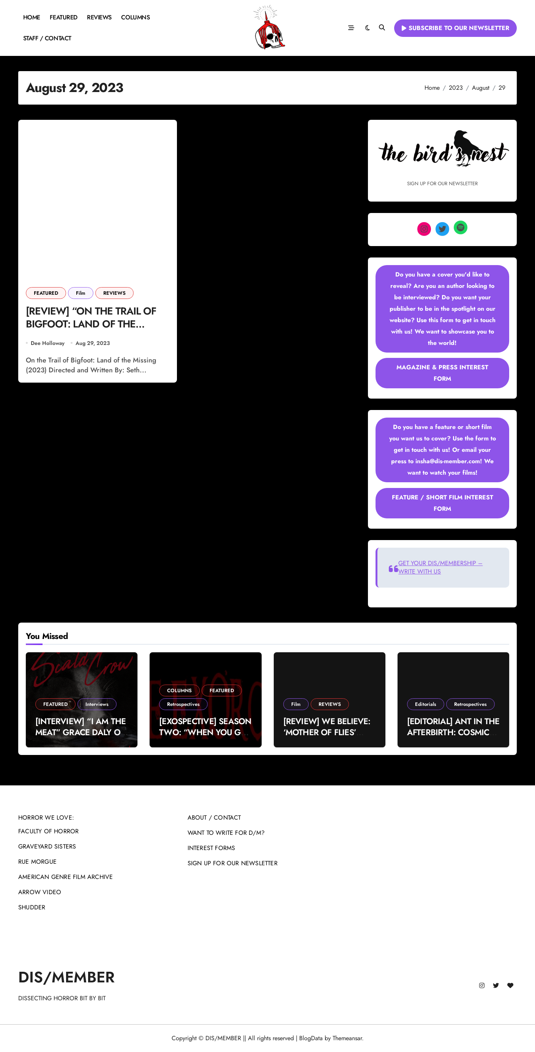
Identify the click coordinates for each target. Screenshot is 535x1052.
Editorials (425, 704)
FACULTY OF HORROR (48, 831)
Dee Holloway (48, 343)
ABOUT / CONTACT (214, 817)
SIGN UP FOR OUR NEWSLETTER (233, 863)
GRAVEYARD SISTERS (47, 846)
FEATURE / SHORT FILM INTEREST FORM (442, 503)
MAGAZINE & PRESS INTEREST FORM (442, 373)
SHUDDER (31, 907)
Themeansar (347, 1038)
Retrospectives (183, 704)
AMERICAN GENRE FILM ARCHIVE (65, 876)
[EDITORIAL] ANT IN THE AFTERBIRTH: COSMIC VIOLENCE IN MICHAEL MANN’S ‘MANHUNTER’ (453, 737)
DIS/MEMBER (66, 977)
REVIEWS (99, 17)
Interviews (97, 704)
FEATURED (63, 17)
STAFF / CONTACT (47, 38)
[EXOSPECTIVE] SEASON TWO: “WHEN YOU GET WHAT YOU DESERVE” (205, 732)
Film (80, 293)
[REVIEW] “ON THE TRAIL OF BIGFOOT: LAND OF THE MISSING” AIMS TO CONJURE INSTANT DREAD (92, 331)
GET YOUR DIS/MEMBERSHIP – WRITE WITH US (440, 567)
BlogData (311, 1038)
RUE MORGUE (37, 861)
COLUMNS (135, 17)
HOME (31, 17)
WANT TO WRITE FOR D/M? (226, 832)
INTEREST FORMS (211, 848)
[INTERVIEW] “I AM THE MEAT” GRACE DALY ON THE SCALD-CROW (80, 732)
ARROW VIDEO (39, 892)
